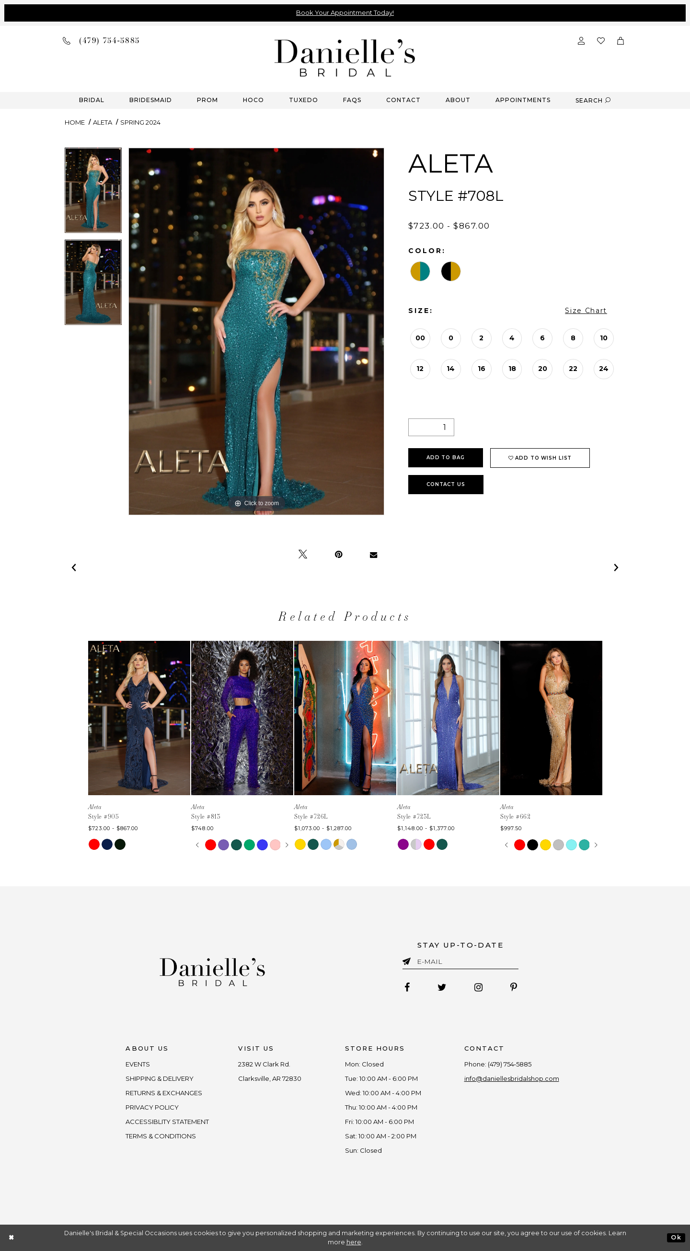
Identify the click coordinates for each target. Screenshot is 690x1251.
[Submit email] (408, 959)
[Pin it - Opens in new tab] (338, 554)
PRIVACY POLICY (152, 1107)
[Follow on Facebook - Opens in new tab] (407, 987)
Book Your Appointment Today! (345, 12)
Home (75, 122)
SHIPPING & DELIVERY (160, 1078)
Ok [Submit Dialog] (676, 1237)
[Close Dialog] (12, 1238)
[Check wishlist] (601, 40)
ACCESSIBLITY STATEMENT (167, 1121)
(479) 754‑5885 (509, 1064)
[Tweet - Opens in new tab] (303, 554)
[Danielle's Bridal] (345, 57)
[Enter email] (460, 963)
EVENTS (138, 1064)
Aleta (102, 122)
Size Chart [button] (586, 310)
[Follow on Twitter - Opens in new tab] (442, 987)
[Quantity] (431, 427)
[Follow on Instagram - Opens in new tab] (478, 987)
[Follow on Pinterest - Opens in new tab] (513, 987)
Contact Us (445, 484)
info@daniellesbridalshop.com (511, 1078)
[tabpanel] (93, 194)
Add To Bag (445, 457)
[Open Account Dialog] (581, 40)
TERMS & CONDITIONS (161, 1136)
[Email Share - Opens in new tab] (373, 554)
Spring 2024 (140, 122)
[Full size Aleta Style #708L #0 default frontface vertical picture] (256, 331)
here (353, 1242)
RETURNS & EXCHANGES (164, 1093)
